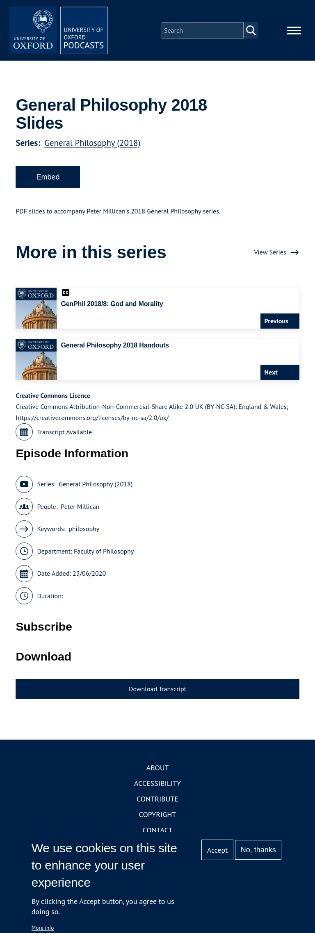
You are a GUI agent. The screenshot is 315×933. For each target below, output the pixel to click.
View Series (270, 252)
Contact (158, 830)
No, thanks (258, 850)
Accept (217, 850)
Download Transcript (157, 689)
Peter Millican (80, 506)
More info (43, 927)
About (157, 767)
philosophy (83, 528)
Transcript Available (64, 432)
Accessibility (157, 783)
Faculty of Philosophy (104, 551)
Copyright (157, 814)
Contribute (157, 799)
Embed (47, 177)
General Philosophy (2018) (92, 142)
